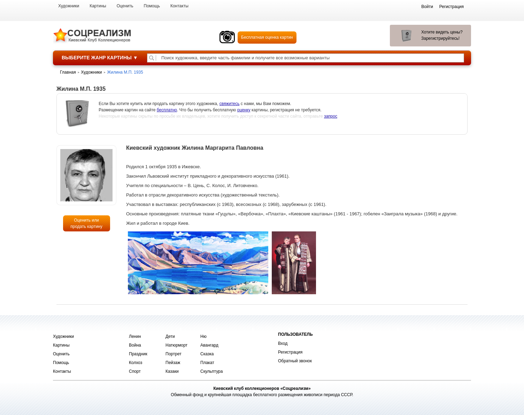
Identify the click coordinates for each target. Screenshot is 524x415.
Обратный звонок (295, 360)
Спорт (135, 371)
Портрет (173, 353)
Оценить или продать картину (86, 223)
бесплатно (167, 110)
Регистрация (290, 352)
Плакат (207, 362)
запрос (330, 116)
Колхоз (135, 362)
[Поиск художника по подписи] (151, 57)
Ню (203, 336)
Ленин (135, 336)
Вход (282, 343)
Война (135, 345)
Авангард (209, 345)
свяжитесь (229, 103)
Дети (170, 336)
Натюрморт (176, 345)
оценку (244, 110)
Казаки (172, 371)
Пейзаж (172, 362)
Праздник (138, 353)
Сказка (207, 353)
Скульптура (211, 371)
